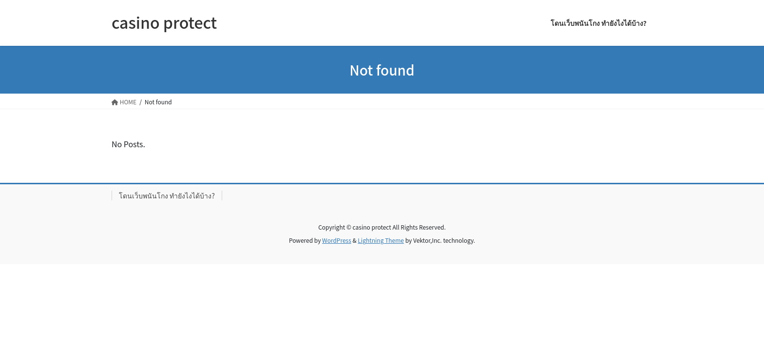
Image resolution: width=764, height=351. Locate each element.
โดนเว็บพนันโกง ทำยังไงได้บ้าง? (167, 195)
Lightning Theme (381, 240)
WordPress (336, 240)
